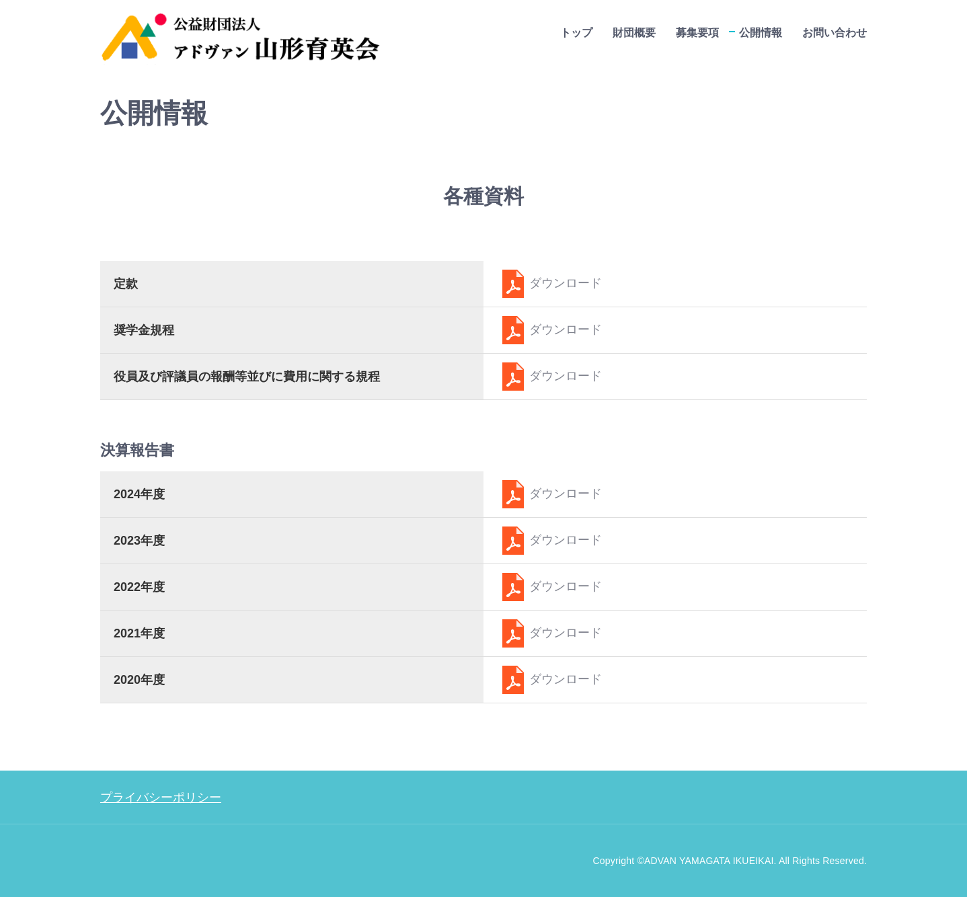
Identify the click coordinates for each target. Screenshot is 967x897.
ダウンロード (549, 283)
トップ (576, 32)
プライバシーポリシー (160, 797)
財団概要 (634, 32)
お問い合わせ (834, 32)
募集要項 (697, 32)
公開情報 (760, 32)
